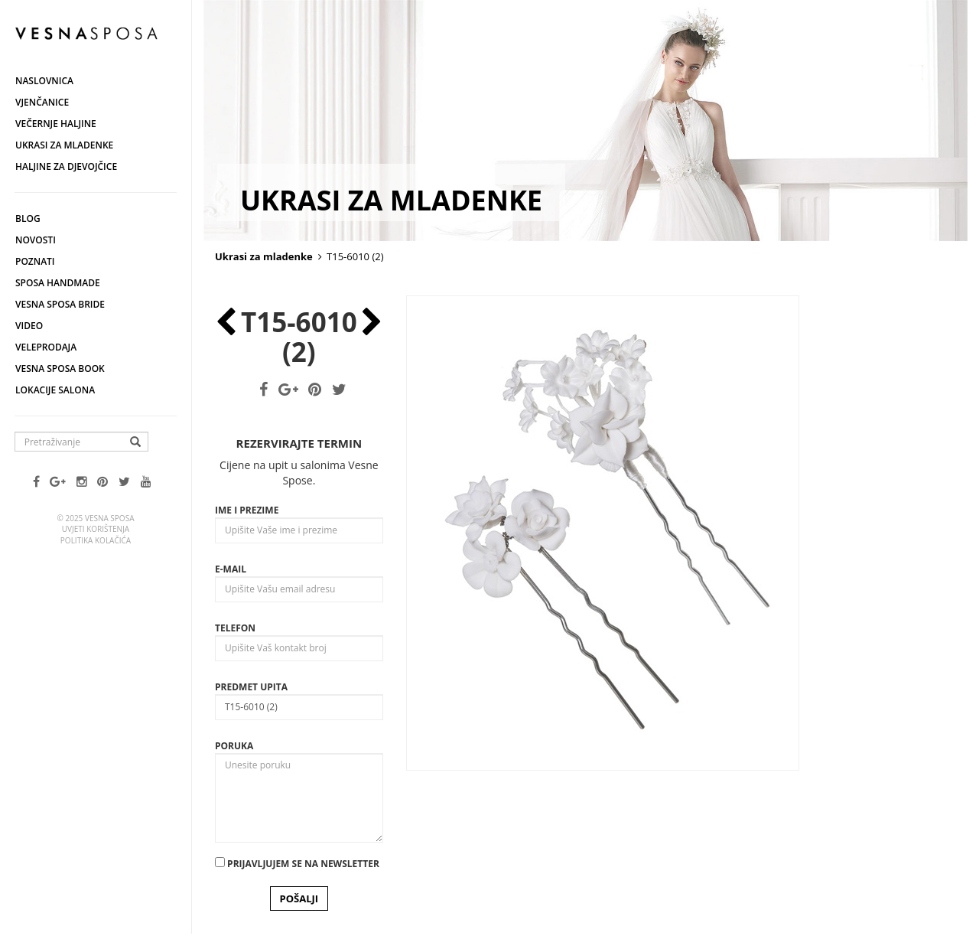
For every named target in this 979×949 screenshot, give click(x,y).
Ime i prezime (246, 510)
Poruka (234, 745)
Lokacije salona (55, 389)
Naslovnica (44, 80)
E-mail (230, 569)
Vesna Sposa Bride (60, 304)
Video (29, 325)
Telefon (235, 627)
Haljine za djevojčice (66, 166)
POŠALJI (299, 898)
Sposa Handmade (57, 282)
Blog (28, 218)
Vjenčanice (42, 102)
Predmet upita (251, 686)
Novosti (35, 239)
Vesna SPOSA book (60, 368)
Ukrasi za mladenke (64, 145)
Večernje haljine (55, 123)
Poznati (35, 261)
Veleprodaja (45, 347)
